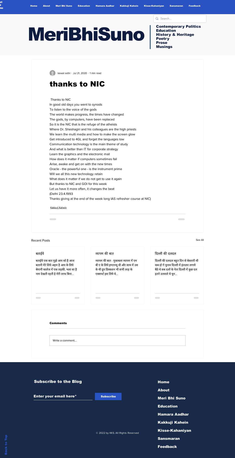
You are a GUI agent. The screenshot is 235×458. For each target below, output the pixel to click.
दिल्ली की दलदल (165, 253)
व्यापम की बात (104, 253)
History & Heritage (175, 35)
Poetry (162, 39)
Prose (161, 43)
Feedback (167, 447)
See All (200, 239)
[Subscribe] (108, 396)
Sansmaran (169, 439)
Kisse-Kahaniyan (174, 430)
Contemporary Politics (178, 26)
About (163, 390)
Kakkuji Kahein (58, 207)
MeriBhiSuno (86, 34)
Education (168, 406)
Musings (164, 47)
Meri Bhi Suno (171, 398)
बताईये (40, 253)
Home (163, 382)
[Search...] (179, 19)
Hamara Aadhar (173, 414)
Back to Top (6, 445)
